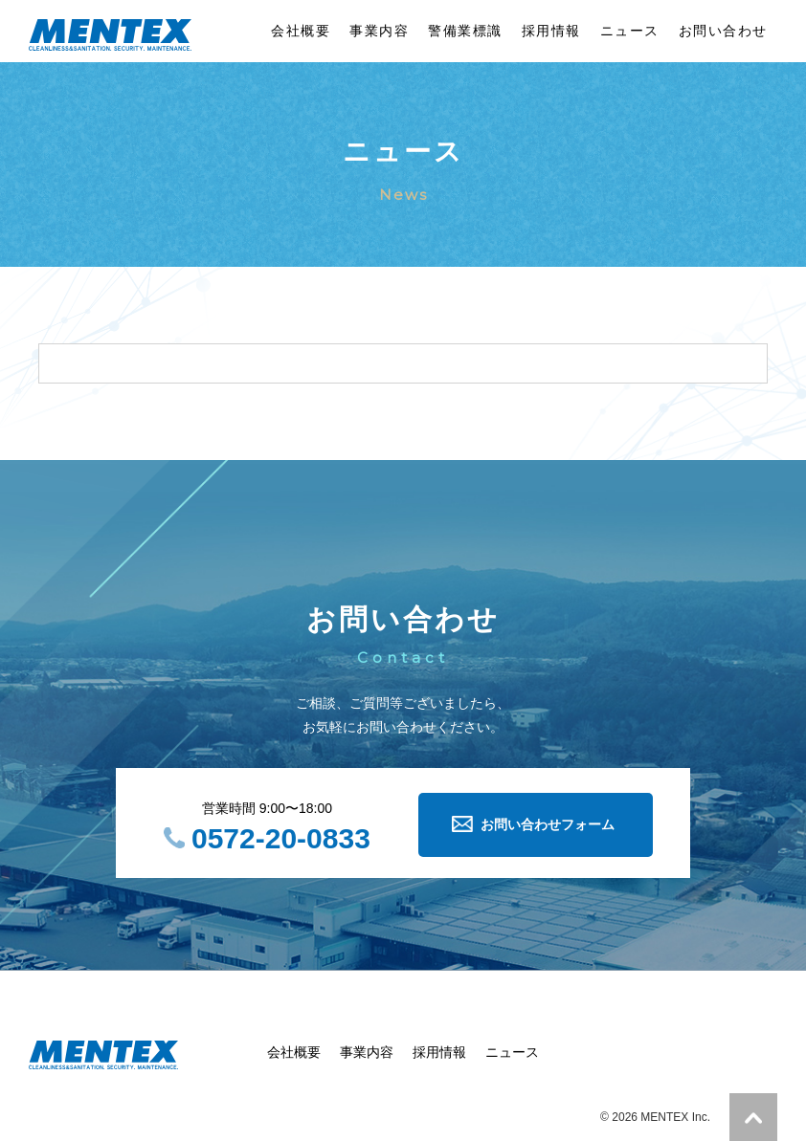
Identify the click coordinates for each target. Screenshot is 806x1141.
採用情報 (551, 30)
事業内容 (379, 30)
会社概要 (300, 30)
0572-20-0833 (280, 838)
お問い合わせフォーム (548, 824)
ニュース (630, 30)
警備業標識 (465, 30)
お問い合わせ (723, 30)
